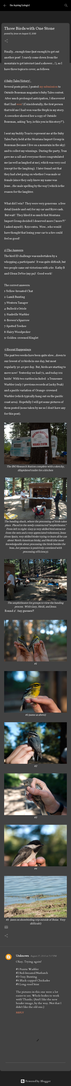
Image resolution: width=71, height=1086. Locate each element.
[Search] (66, 5)
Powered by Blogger (36, 1081)
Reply (20, 1012)
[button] (6, 41)
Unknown (22, 956)
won (19, 104)
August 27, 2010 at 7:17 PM (43, 956)
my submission (48, 87)
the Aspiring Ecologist (20, 5)
